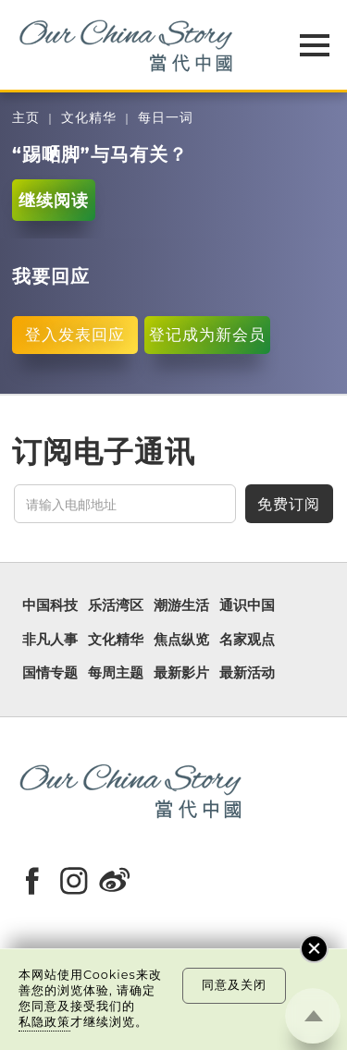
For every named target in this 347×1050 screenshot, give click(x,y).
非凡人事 (50, 639)
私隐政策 (44, 1022)
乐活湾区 (115, 605)
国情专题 (50, 672)
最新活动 (247, 672)
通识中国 (247, 605)
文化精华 (89, 118)
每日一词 (165, 118)
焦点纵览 (181, 639)
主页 (26, 118)
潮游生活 (181, 605)
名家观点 (247, 639)
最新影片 (181, 672)
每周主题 (115, 672)
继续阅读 (54, 200)
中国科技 (50, 605)
